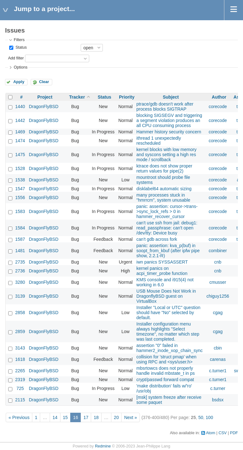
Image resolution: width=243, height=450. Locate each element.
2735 (20, 262)
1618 (20, 359)
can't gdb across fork (156, 239)
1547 (20, 188)
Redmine (103, 446)
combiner (218, 250)
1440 (20, 106)
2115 (20, 399)
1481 (20, 250)
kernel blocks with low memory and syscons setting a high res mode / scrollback (166, 154)
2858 (20, 312)
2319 (20, 379)
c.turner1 (218, 370)
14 (55, 417)
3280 (20, 282)
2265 (20, 370)
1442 (20, 120)
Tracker (77, 97)
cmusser (217, 282)
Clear (44, 82)
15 (65, 417)
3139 (20, 296)
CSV (223, 433)
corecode (218, 106)
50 (200, 417)
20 (116, 417)
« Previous (19, 417)
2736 (20, 270)
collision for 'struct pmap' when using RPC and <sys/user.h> (166, 359)
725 (20, 388)
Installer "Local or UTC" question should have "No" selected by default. (168, 312)
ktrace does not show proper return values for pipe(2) (164, 168)
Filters (19, 40)
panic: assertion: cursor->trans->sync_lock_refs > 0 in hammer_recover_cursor (166, 211)
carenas (218, 359)
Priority (126, 97)
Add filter (16, 58)
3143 (20, 347)
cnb (217, 262)
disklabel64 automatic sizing (163, 188)
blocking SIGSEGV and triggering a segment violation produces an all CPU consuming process (169, 120)
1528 (20, 168)
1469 (20, 131)
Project (44, 97)
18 (96, 417)
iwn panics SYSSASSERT (162, 262)
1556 (20, 197)
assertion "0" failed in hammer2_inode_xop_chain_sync (169, 348)
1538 (20, 179)
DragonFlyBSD (43, 106)
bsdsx (218, 399)
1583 (20, 211)
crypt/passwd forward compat (165, 379)
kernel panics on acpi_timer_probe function (161, 271)
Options (20, 67)
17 (86, 417)
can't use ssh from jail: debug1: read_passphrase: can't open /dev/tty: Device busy (166, 227)
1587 (20, 239)
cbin (218, 347)
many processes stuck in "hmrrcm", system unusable (163, 197)
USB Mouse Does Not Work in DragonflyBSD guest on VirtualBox (166, 296)
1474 (20, 140)
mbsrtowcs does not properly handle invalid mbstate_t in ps (165, 371)
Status (20, 47)
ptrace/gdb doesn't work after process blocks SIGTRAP (164, 106)
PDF (234, 433)
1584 (20, 227)
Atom (210, 433)
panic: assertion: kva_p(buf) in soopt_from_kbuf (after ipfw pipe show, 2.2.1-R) (168, 250)
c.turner (217, 388)
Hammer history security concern (168, 131)
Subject (171, 97)
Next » (130, 417)
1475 (20, 154)
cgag (217, 312)
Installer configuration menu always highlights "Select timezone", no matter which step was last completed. (167, 331)
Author (219, 97)
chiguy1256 (217, 296)
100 (209, 417)
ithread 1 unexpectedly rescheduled (158, 141)
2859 (20, 331)
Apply (18, 82)
